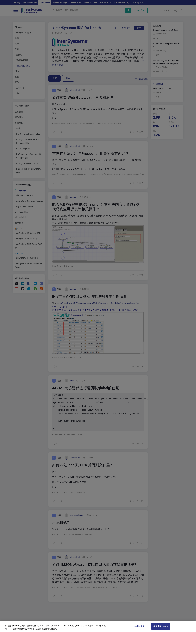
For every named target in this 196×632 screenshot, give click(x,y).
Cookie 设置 (139, 626)
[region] (98, 626)
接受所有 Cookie (160, 626)
